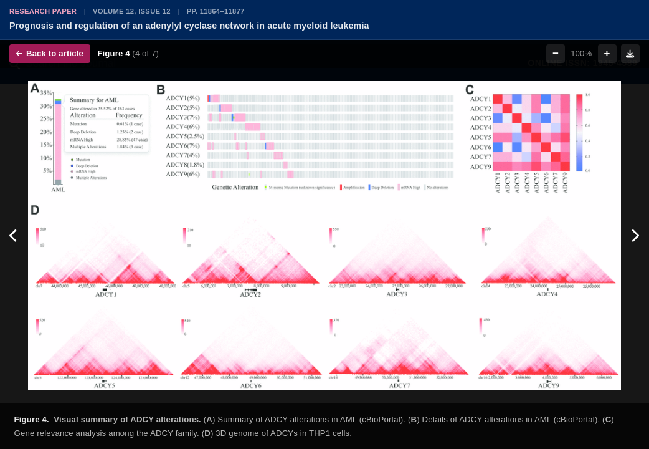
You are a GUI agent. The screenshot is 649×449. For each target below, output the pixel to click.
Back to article (49, 53)
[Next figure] (635, 235)
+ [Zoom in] (607, 53)
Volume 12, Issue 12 (132, 11)
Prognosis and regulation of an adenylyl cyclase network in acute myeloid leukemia (189, 26)
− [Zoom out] (555, 53)
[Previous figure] (14, 235)
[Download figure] (630, 53)
